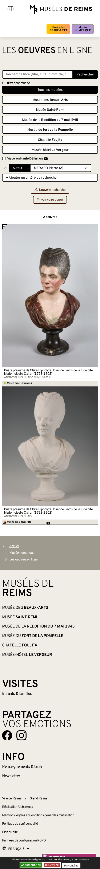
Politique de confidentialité (20, 824)
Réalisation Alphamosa (17, 807)
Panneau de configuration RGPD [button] (24, 841)
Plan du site (10, 832)
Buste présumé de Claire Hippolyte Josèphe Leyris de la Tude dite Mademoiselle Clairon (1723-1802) (48, 372)
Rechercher (85, 75)
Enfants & (17, 693)
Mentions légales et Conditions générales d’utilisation (38, 815)
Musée (83, 29)
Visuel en (27, 159)
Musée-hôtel (50, 150)
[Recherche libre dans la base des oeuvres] (37, 74)
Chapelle (50, 140)
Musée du (50, 130)
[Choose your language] (15, 849)
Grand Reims (38, 798)
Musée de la (50, 120)
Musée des (58, 29)
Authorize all (31, 865)
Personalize (71, 865)
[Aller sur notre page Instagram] (21, 735)
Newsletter (11, 776)
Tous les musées (50, 90)
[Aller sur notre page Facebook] (7, 735)
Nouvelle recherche (50, 190)
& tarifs (22, 766)
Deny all (53, 865)
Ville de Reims (11, 798)
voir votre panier (50, 200)
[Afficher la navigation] (10, 9)
